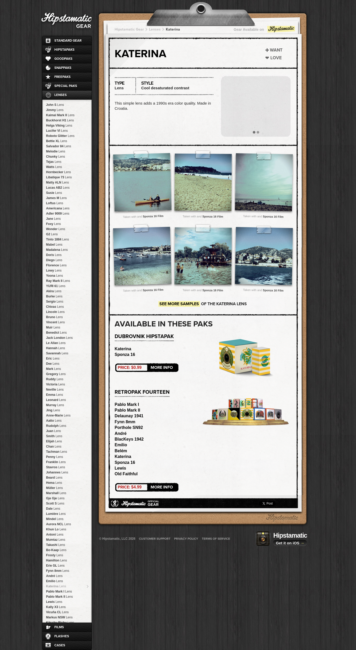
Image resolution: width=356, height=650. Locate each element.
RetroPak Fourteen (142, 392)
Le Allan (56, 343)
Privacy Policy (186, 539)
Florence (56, 265)
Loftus (54, 203)
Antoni (54, 534)
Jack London (59, 338)
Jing (53, 410)
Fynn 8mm (57, 571)
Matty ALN (57, 182)
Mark (53, 369)
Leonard (56, 400)
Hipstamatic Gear (129, 29)
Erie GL (55, 565)
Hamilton (56, 560)
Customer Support (154, 539)
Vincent (55, 322)
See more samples (179, 303)
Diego (54, 260)
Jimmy (54, 110)
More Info (145, 368)
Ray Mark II (58, 281)
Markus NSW (59, 617)
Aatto (54, 420)
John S (55, 105)
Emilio (54, 581)
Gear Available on (265, 30)
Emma (54, 395)
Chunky (55, 156)
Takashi (55, 545)
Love (276, 58)
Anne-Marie (58, 415)
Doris (54, 255)
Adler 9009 (57, 213)
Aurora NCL (58, 524)
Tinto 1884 (57, 239)
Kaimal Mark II (60, 115)
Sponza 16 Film (153, 216)
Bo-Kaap (56, 550)
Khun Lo (56, 529)
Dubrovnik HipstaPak (144, 336)
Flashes (61, 636)
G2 (52, 234)
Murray (55, 405)
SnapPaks (62, 68)
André (54, 576)
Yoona (54, 275)
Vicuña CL (57, 612)
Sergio (54, 301)
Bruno (54, 317)
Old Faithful (126, 474)
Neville (55, 389)
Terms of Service (216, 539)
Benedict (56, 332)
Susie (54, 193)
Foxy (53, 224)
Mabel (54, 244)
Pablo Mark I (59, 591)
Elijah (54, 441)
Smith (54, 436)
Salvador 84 (58, 146)
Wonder (55, 229)
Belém (121, 451)
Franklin (56, 462)
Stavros (55, 467)
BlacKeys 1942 (129, 439)
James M (56, 198)
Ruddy (54, 379)
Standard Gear (67, 41)
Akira (53, 291)
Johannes (57, 472)
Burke (54, 296)
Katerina (56, 586)
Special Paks (65, 86)
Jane (53, 219)
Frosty (54, 555)
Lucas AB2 (58, 187)
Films (59, 627)
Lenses (60, 95)
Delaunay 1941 (129, 416)
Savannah (57, 353)
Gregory (56, 374)
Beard (54, 477)
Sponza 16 (125, 354)
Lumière (56, 514)
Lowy (54, 270)
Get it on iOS (290, 543)
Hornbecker (58, 172)
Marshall (56, 493)
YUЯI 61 (55, 286)
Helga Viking (59, 125)
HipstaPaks (64, 50)
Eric (53, 358)
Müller (54, 488)
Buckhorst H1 (60, 120)
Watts (54, 167)
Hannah (55, 348)
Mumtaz (55, 540)
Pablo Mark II (59, 596)
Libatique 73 (59, 177)
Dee (52, 364)
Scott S (55, 503)
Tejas (53, 162)
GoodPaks (63, 59)
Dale (53, 508)
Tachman (56, 452)
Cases (59, 645)
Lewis (54, 602)
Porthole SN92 (129, 427)
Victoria (55, 384)
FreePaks (62, 77)
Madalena (57, 250)
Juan (53, 431)
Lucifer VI (57, 131)
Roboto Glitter (60, 136)
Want (276, 50)
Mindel (54, 519)
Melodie (55, 151)
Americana (58, 208)
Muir (53, 327)
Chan (53, 446)
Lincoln (55, 312)
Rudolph (56, 426)
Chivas (55, 307)
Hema (54, 483)
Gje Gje (55, 498)
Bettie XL (56, 141)
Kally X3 (56, 607)
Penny (54, 457)
